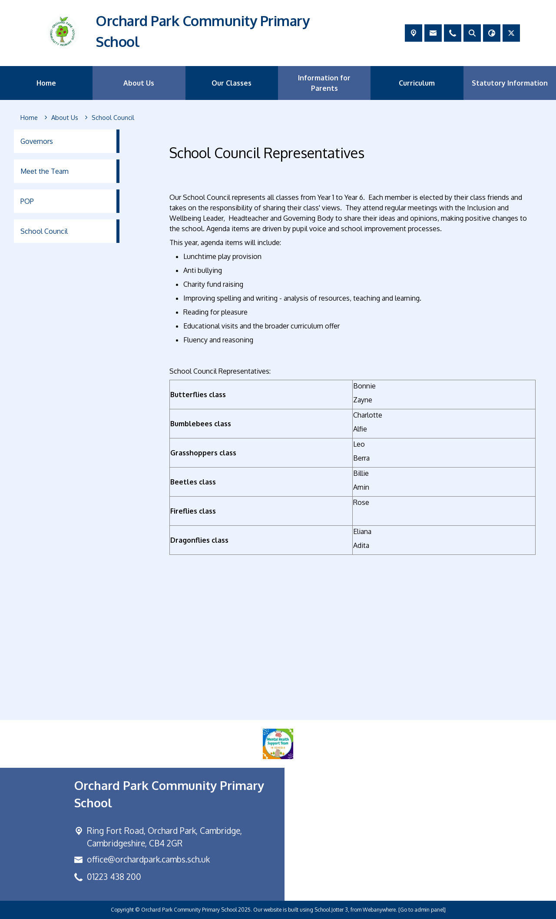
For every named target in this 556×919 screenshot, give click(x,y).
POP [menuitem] (27, 201)
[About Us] (64, 118)
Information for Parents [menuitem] (324, 83)
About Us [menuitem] (138, 83)
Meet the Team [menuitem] (44, 171)
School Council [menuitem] (44, 231)
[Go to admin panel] (422, 909)
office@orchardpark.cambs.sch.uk (148, 859)
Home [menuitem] (46, 83)
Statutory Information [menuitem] (510, 83)
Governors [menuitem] (36, 141)
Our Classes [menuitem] (232, 83)
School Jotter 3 (331, 909)
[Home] (29, 118)
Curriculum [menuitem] (417, 83)
